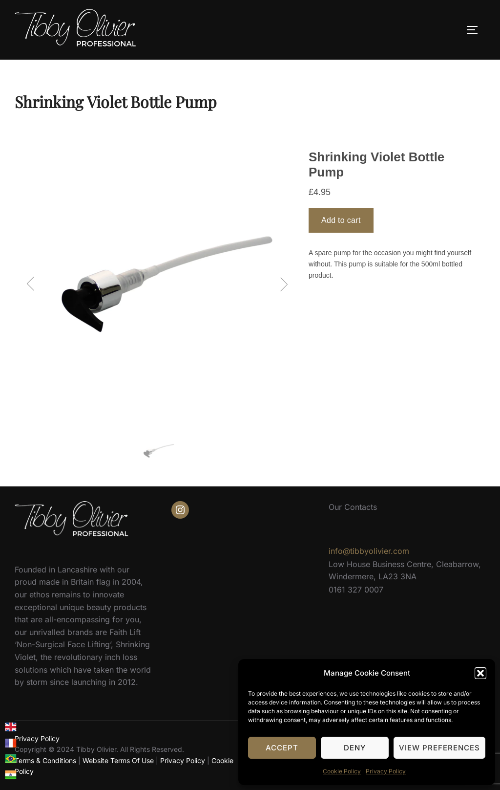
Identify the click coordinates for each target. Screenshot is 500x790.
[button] (480, 673)
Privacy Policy (386, 771)
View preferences (439, 747)
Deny (355, 747)
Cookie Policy (342, 771)
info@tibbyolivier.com (369, 551)
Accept (282, 747)
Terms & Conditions (45, 760)
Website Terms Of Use (118, 760)
